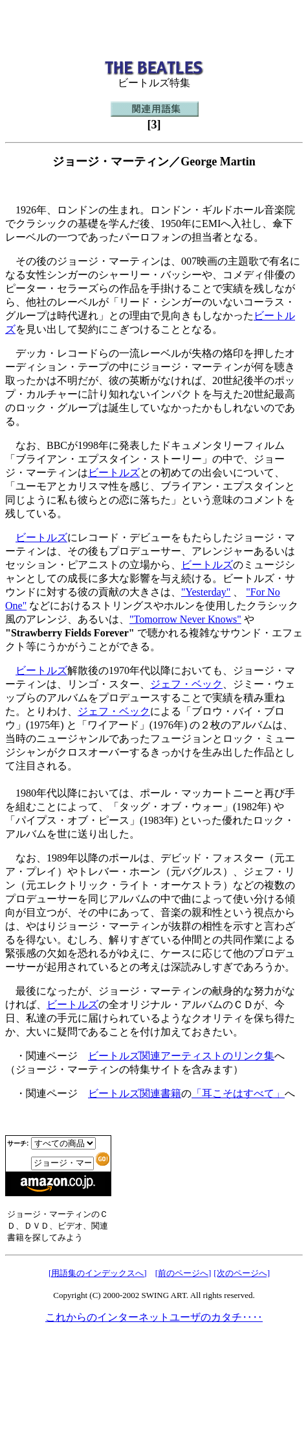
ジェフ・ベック (186, 684)
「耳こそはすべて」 (238, 1093)
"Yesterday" (205, 591)
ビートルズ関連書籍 (134, 1093)
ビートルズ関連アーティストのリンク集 (181, 1055)
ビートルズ (114, 472)
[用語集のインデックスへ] (98, 1273)
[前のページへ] (183, 1273)
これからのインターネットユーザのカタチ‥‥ (154, 1317)
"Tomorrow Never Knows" (185, 619)
